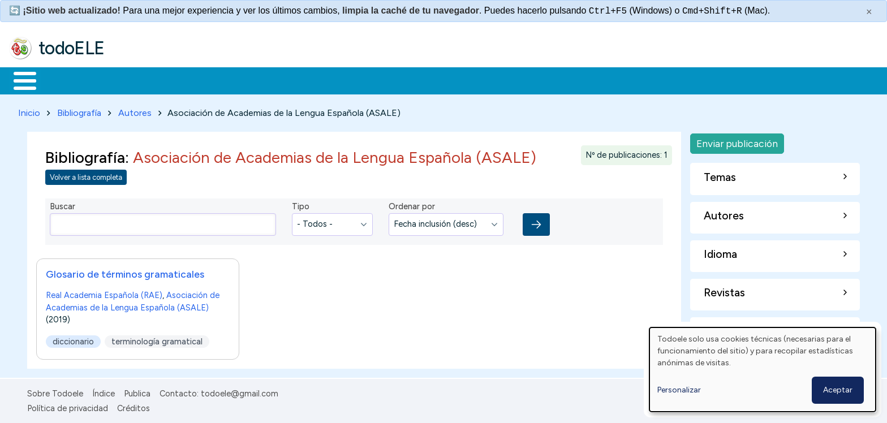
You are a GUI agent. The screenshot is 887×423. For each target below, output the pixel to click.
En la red (267, 79)
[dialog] (762, 369)
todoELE (71, 48)
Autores (135, 110)
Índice (103, 391)
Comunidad (414, 79)
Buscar (465, 79)
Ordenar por (412, 205)
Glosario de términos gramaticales (125, 272)
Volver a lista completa (86, 175)
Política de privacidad (67, 407)
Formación (136, 79)
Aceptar (837, 390)
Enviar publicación (737, 141)
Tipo (300, 205)
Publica (137, 391)
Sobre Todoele (55, 391)
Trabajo (204, 79)
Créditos (133, 407)
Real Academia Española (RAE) (104, 293)
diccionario (73, 339)
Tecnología (338, 79)
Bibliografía (79, 110)
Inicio (19, 79)
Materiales (63, 79)
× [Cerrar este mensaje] (869, 12)
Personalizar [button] (679, 390)
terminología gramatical (157, 339)
